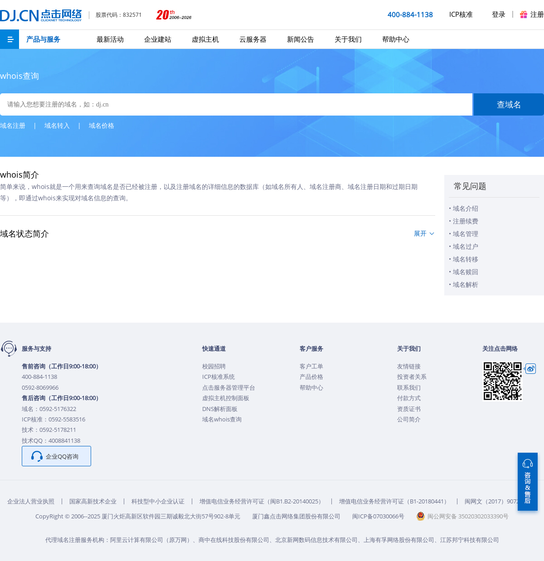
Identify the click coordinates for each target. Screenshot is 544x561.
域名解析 (465, 284)
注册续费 (465, 221)
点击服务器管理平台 (228, 387)
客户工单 (311, 366)
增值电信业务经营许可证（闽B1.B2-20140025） (261, 501)
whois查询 (19, 75)
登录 (498, 14)
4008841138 (64, 440)
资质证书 (409, 409)
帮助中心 (395, 39)
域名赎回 (465, 271)
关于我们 (348, 39)
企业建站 (157, 39)
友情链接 (409, 366)
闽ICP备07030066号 (378, 516)
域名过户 (465, 246)
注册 (537, 14)
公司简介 (409, 419)
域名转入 (57, 125)
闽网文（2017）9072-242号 (501, 501)
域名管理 (465, 233)
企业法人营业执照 (30, 501)
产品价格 (311, 376)
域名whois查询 (222, 419)
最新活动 (110, 39)
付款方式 (409, 398)
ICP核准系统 (218, 376)
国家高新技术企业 (93, 501)
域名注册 (12, 125)
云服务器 (253, 39)
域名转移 (465, 259)
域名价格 (101, 125)
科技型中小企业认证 (158, 501)
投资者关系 (412, 376)
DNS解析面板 (220, 409)
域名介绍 (465, 208)
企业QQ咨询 (62, 456)
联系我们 (409, 387)
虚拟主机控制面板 (225, 398)
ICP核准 (461, 14)
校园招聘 (214, 366)
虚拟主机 (205, 39)
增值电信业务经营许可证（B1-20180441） (394, 501)
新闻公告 (300, 39)
